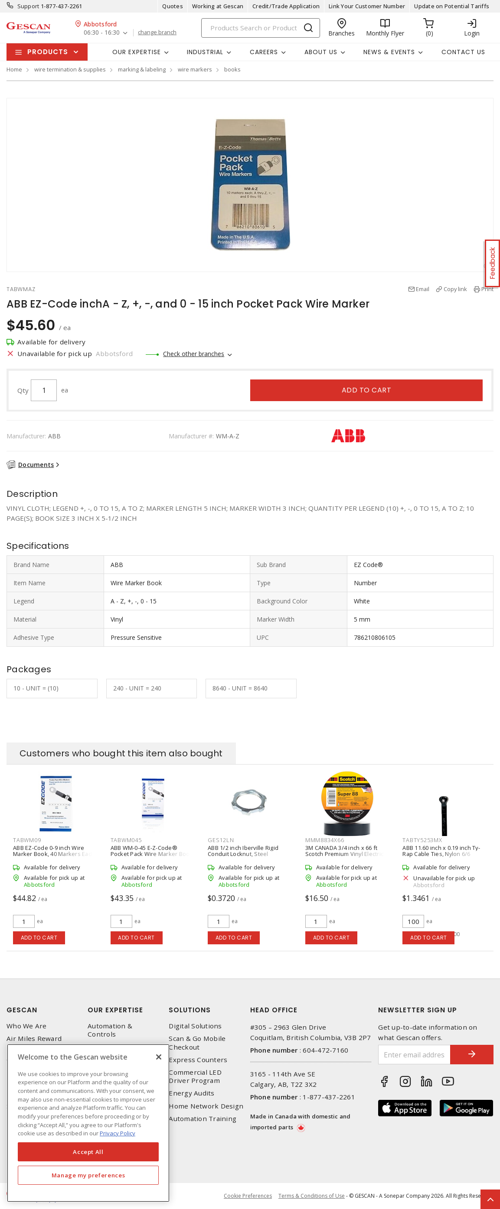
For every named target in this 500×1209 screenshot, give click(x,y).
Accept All (88, 1152)
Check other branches (193, 354)
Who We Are (27, 1026)
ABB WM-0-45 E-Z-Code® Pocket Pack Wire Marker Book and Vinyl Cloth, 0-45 (152, 854)
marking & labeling (142, 69)
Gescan (22, 1010)
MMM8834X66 (324, 840)
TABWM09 (27, 840)
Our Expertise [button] (136, 52)
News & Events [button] (389, 52)
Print (487, 289)
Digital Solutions (195, 1026)
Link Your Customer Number (367, 6)
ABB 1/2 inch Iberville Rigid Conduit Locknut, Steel (243, 851)
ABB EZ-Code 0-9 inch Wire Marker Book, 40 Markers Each (54, 851)
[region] (88, 1123)
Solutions (190, 1010)
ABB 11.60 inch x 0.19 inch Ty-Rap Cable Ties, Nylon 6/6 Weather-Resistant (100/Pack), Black (442, 857)
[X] (158, 1056)
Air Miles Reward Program (34, 1042)
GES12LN (221, 840)
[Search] (260, 28)
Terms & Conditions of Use (311, 1195)
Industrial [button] (205, 52)
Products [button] (47, 51)
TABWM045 (126, 840)
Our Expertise (115, 1010)
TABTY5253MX (422, 840)
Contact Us (463, 52)
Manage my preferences (88, 1175)
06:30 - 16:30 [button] (102, 32)
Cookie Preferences (248, 1196)
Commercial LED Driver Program (195, 1076)
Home (14, 69)
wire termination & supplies (70, 69)
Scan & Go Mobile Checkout (197, 1042)
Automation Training (202, 1119)
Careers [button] (264, 52)
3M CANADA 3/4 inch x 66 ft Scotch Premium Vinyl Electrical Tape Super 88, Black (346, 854)
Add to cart (367, 390)
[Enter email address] (414, 1054)
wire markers (195, 69)
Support (28, 6)
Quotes (172, 6)
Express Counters (198, 1060)
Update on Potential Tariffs (451, 6)
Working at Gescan (217, 6)
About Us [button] (320, 52)
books (232, 69)
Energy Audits (191, 1093)
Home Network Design (206, 1106)
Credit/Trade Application (286, 6)
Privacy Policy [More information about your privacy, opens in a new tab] (117, 1133)
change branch (157, 32)
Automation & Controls (110, 1030)
